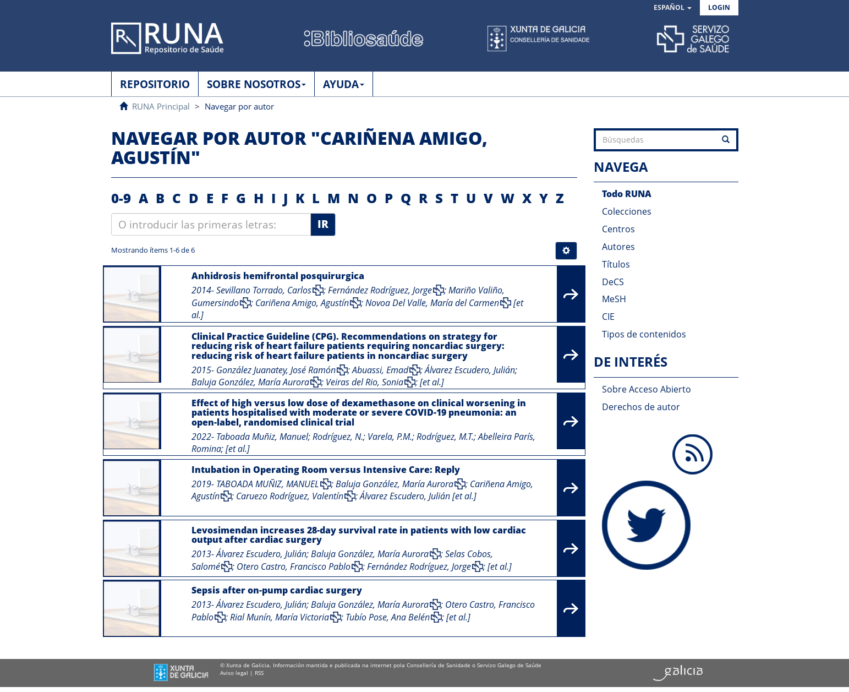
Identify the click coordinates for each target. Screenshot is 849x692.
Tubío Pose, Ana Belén (388, 617)
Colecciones (626, 211)
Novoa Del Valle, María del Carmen (432, 303)
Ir (322, 224)
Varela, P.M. (390, 437)
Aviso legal (234, 673)
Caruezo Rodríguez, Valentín (289, 496)
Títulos (616, 264)
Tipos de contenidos (644, 334)
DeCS (613, 282)
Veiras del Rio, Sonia (364, 382)
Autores (618, 247)
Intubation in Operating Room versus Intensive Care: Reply (325, 470)
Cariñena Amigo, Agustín (302, 303)
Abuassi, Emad (380, 370)
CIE (608, 316)
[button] (672, 8)
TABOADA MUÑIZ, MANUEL (267, 484)
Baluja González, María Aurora (250, 382)
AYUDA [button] (343, 84)
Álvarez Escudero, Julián (470, 370)
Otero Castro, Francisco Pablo (293, 566)
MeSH (614, 299)
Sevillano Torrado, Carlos (263, 290)
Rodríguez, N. (338, 437)
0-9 (121, 198)
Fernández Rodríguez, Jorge (380, 290)
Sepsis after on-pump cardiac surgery (276, 590)
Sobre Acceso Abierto (646, 389)
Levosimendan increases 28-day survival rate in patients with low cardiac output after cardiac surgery (358, 535)
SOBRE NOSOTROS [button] (256, 84)
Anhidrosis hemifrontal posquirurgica (277, 276)
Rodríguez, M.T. (445, 437)
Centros (618, 229)
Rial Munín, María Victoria (279, 617)
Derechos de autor (641, 407)
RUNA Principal (161, 106)
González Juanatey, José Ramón (276, 370)
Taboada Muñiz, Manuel (262, 437)
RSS (259, 673)
